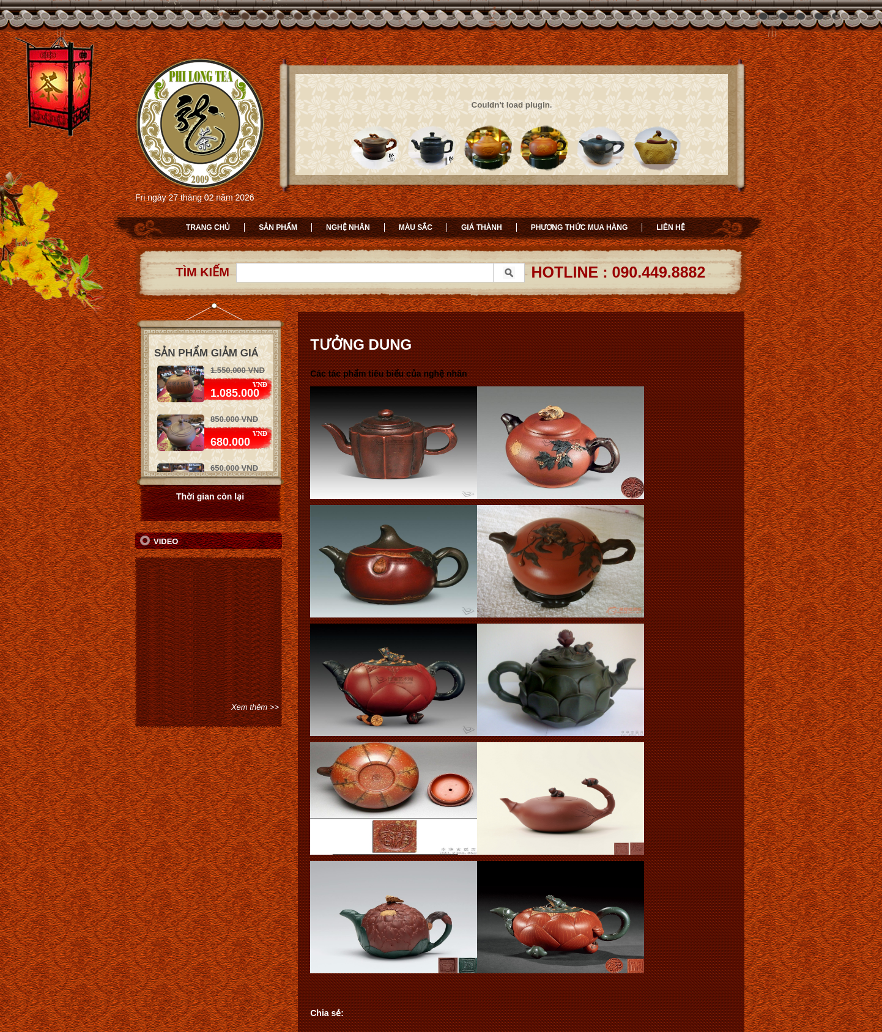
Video (166, 541)
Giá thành (481, 227)
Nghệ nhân (348, 227)
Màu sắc (415, 227)
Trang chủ (208, 227)
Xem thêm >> (255, 707)
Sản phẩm (278, 227)
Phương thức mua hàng (579, 227)
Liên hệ (670, 227)
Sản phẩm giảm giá (206, 353)
